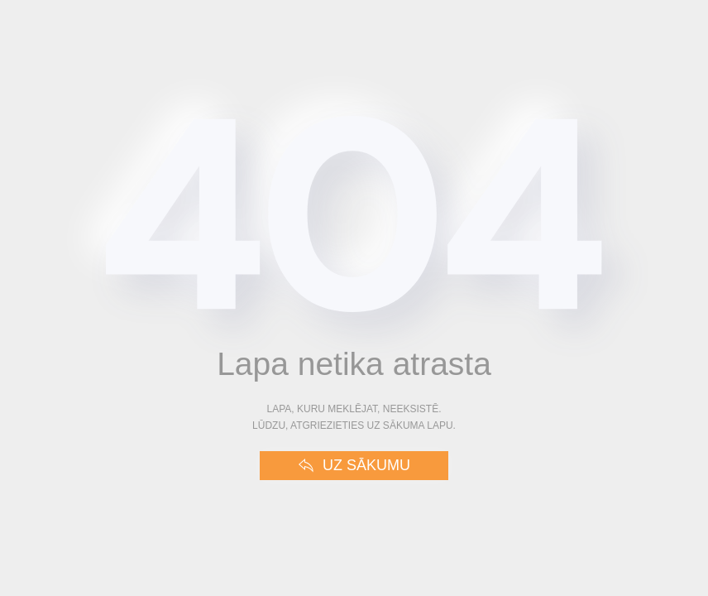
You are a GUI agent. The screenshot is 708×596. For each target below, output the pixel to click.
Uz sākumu (354, 465)
